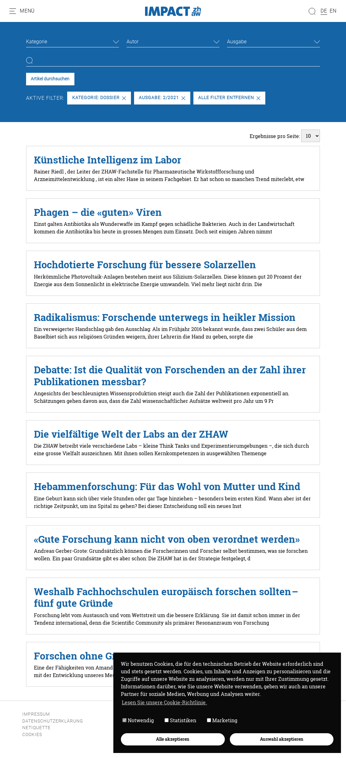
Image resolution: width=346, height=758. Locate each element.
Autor (132, 42)
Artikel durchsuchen (50, 79)
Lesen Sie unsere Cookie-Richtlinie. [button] (164, 702)
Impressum (36, 714)
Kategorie (36, 42)
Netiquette (36, 727)
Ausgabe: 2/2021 (162, 97)
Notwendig (138, 720)
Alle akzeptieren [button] (172, 739)
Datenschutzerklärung (52, 721)
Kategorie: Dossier (99, 97)
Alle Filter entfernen (229, 97)
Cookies (32, 734)
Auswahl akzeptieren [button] (281, 739)
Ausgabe (236, 42)
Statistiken (180, 720)
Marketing (222, 720)
